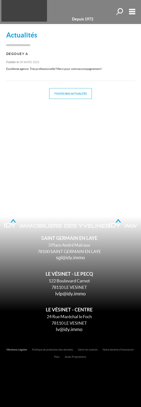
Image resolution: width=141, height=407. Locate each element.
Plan (56, 356)
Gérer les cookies (88, 349)
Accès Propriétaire (75, 356)
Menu (132, 11)
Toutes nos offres (120, 11)
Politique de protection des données (52, 349)
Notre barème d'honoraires (118, 349)
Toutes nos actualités (70, 93)
